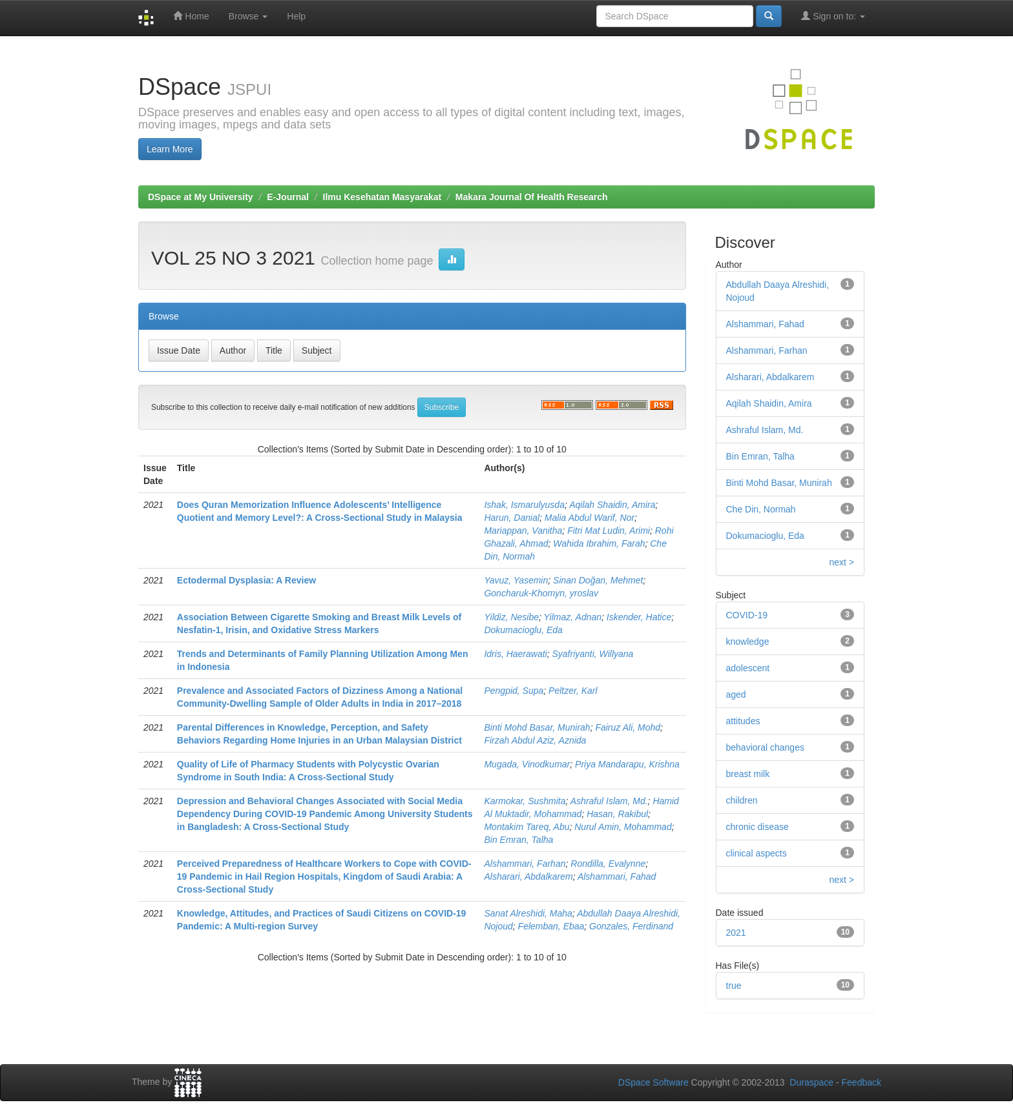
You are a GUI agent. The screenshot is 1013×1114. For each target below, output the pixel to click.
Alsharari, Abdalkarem (528, 876)
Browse (248, 16)
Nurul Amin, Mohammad (622, 827)
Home (191, 15)
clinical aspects (756, 853)
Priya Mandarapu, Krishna (627, 764)
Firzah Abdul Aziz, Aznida (535, 740)
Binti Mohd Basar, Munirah (537, 727)
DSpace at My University (200, 197)
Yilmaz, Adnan (573, 617)
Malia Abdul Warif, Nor (589, 517)
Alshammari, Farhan (524, 863)
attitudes (743, 721)
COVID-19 (747, 615)
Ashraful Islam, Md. (609, 801)
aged (736, 694)
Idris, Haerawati (515, 654)
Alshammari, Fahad (617, 876)
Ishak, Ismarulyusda (524, 505)
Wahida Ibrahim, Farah (599, 543)
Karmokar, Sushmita (524, 801)
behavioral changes (765, 747)
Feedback (861, 1082)
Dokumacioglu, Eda (523, 630)
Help (296, 16)
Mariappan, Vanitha (523, 530)
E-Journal (288, 197)
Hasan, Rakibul (617, 814)
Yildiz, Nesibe (511, 617)
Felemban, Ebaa (551, 926)
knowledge (747, 641)
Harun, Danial (511, 517)
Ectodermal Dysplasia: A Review (246, 580)
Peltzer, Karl (572, 690)
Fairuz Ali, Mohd (627, 727)
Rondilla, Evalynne (607, 863)
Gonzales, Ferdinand (631, 926)
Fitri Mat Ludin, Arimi (608, 530)
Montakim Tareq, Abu (526, 827)
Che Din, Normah (761, 509)
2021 (736, 932)
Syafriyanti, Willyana (592, 654)
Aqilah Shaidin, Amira (612, 505)
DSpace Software (653, 1082)
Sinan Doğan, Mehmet (598, 580)
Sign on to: (833, 15)
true (734, 985)
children (742, 800)
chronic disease (757, 827)
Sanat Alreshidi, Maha (528, 913)
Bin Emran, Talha (518, 840)
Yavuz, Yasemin (516, 580)
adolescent (748, 668)
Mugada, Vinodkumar (527, 764)
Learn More (170, 149)
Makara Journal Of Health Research (531, 197)
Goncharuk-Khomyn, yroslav (541, 593)
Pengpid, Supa (513, 690)
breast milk (748, 774)
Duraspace (811, 1082)
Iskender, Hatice (639, 617)
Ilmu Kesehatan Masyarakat (382, 197)
